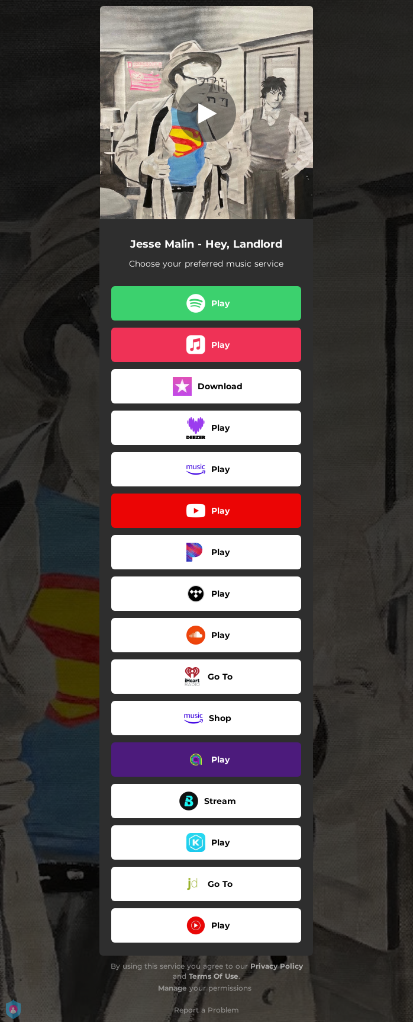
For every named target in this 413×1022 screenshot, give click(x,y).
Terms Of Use (213, 976)
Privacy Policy (276, 966)
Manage (172, 987)
